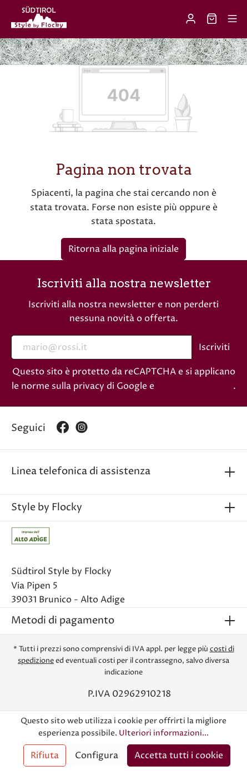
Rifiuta (45, 755)
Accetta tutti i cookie (178, 755)
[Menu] (232, 19)
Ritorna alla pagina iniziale (123, 249)
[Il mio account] (190, 19)
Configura (96, 755)
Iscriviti (214, 347)
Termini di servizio (195, 386)
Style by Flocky (46, 507)
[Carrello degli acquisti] (211, 19)
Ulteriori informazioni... (164, 733)
